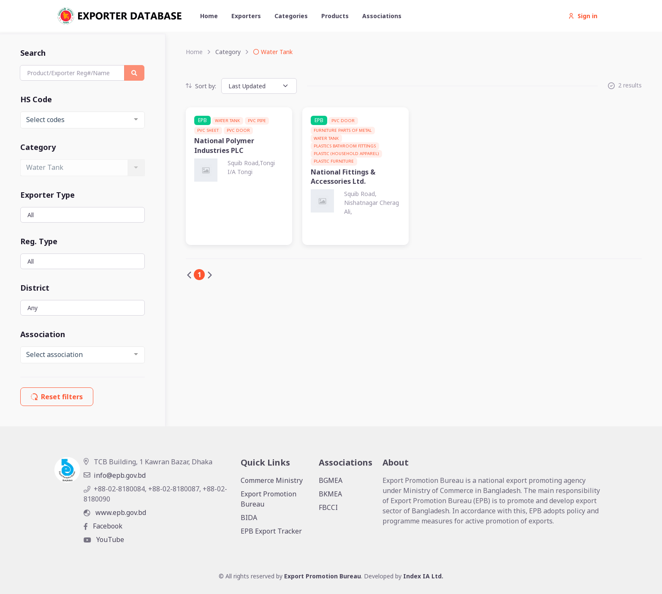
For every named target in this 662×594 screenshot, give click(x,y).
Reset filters (57, 396)
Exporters (246, 16)
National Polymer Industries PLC (224, 145)
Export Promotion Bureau (268, 499)
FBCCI (328, 507)
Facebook (103, 526)
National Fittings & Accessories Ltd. (343, 176)
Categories (291, 16)
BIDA (249, 517)
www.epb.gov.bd (115, 512)
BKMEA (330, 494)
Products (335, 16)
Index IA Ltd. (423, 576)
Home (209, 16)
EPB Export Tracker (271, 531)
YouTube (104, 539)
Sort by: (201, 86)
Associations (382, 16)
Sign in (582, 16)
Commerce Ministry (272, 480)
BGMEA (330, 480)
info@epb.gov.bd (115, 475)
